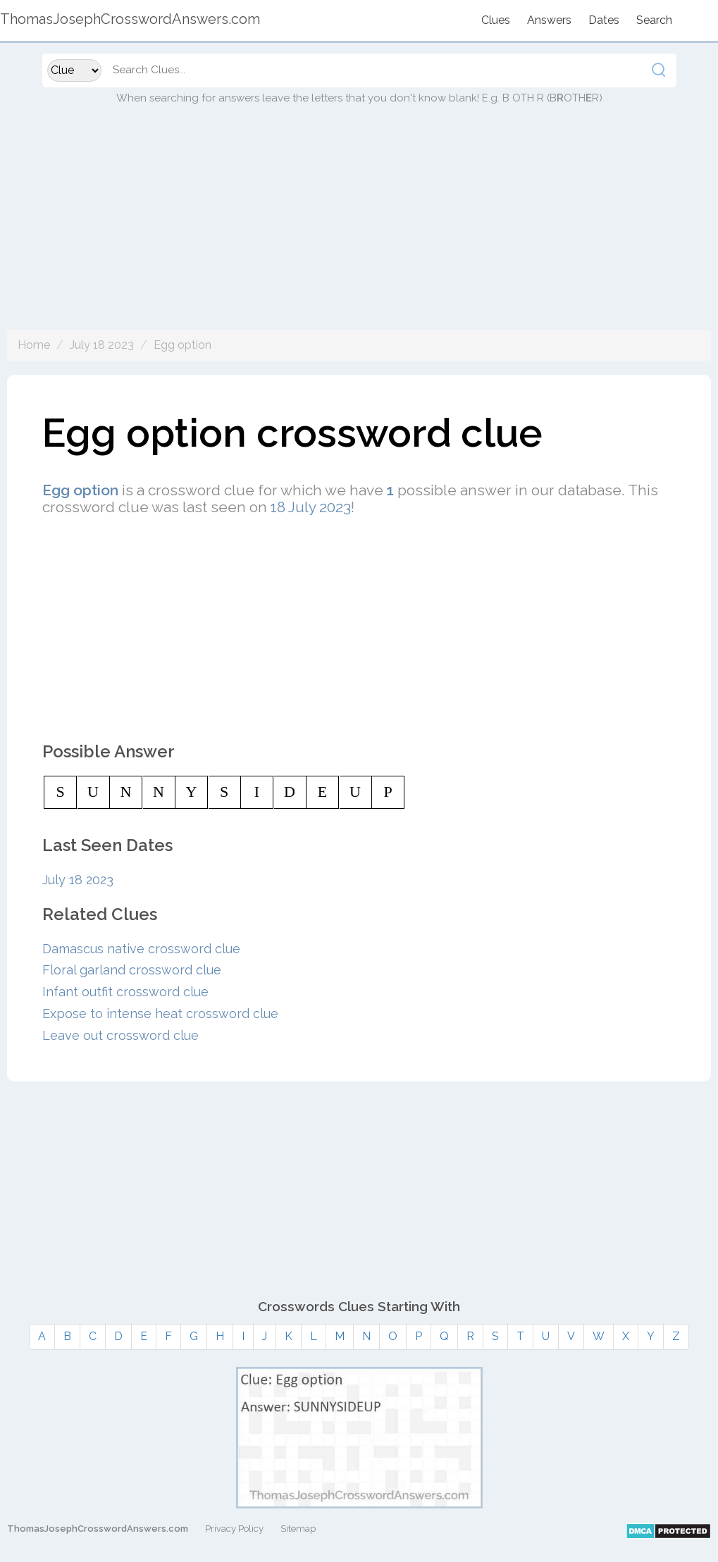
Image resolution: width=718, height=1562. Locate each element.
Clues (495, 20)
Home (34, 345)
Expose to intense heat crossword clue (160, 1013)
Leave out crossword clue (120, 1035)
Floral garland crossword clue (131, 969)
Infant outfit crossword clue (125, 991)
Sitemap (298, 1528)
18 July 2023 (311, 507)
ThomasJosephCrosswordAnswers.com (97, 1528)
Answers (549, 20)
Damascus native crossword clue (141, 948)
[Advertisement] (359, 231)
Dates (603, 20)
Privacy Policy (234, 1528)
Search (654, 20)
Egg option (182, 345)
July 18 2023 (102, 345)
